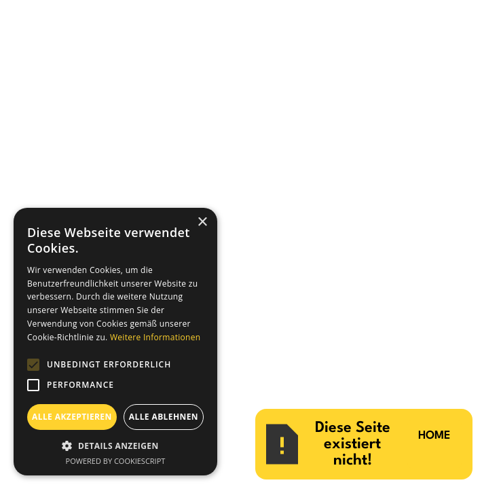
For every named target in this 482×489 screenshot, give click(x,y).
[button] (115, 445)
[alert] (115, 341)
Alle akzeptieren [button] (72, 416)
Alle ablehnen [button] (163, 416)
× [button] (202, 222)
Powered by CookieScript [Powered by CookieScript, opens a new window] (116, 461)
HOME (434, 435)
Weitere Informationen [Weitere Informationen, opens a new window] (155, 337)
